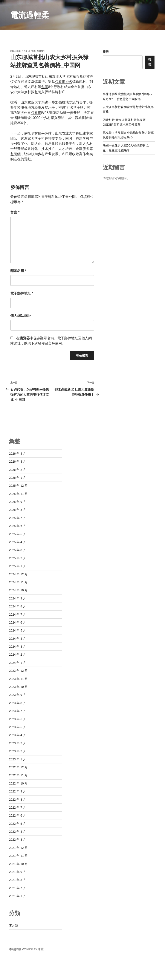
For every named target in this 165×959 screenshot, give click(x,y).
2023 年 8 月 (17, 703)
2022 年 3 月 (17, 839)
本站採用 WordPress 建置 (26, 949)
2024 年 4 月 (17, 638)
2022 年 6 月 (17, 815)
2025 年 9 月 (17, 501)
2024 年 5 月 (17, 630)
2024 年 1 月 (17, 662)
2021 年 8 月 (17, 880)
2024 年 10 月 (18, 590)
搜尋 (106, 51)
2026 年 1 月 (17, 477)
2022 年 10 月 (18, 783)
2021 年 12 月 (18, 847)
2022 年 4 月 (17, 831)
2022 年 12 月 (18, 767)
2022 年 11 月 (18, 775)
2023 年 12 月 (18, 670)
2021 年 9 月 (17, 872)
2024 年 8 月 (17, 606)
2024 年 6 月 (17, 622)
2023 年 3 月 (17, 743)
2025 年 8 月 (17, 509)
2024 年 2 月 (17, 654)
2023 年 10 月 (18, 687)
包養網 (36, 112)
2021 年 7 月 (17, 888)
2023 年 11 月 (18, 679)
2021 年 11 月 (18, 855)
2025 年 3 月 (17, 550)
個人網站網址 (20, 316)
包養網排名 (63, 81)
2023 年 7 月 (17, 711)
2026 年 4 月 (17, 453)
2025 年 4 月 (17, 542)
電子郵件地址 (21, 293)
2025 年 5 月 (17, 534)
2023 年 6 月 (17, 719)
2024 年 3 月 (17, 646)
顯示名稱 (18, 271)
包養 (44, 87)
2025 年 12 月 (18, 485)
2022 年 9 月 (17, 791)
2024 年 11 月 (18, 582)
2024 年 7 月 (17, 614)
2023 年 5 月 (17, 727)
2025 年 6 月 (17, 526)
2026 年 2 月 (17, 469)
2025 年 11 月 (18, 494)
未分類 (13, 925)
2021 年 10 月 (18, 864)
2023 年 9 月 (17, 694)
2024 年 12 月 (18, 574)
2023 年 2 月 (17, 751)
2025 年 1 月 (17, 566)
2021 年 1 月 (17, 896)
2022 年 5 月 (17, 823)
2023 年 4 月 (17, 735)
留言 (15, 212)
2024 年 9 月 (17, 598)
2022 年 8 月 (17, 799)
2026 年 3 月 (17, 461)
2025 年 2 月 (17, 558)
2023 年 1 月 (17, 759)
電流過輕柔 (29, 15)
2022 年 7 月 (17, 807)
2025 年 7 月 (17, 518)
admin (40, 51)
